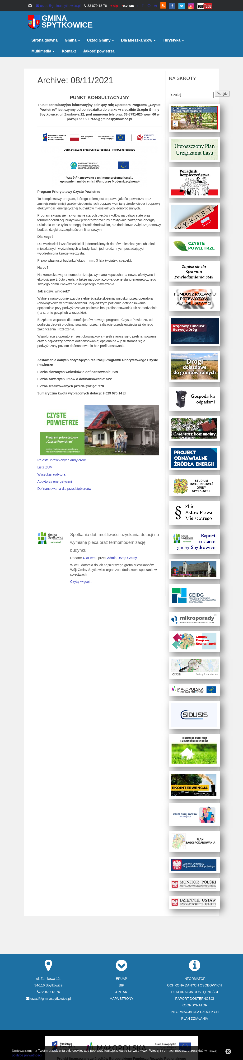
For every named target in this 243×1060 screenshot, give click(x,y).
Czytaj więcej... (81, 581)
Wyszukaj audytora (51, 474)
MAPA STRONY (121, 998)
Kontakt (69, 51)
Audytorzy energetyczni (54, 481)
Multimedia (43, 51)
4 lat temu (90, 558)
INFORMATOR (195, 979)
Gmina (72, 40)
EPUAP (121, 979)
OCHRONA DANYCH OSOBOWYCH (194, 985)
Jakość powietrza (99, 51)
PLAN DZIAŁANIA (194, 1018)
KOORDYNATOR (194, 1005)
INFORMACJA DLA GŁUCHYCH (194, 1012)
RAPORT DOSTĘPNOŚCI (194, 998)
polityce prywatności (27, 1055)
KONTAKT (121, 992)
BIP (121, 985)
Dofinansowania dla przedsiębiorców (64, 489)
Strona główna (44, 40)
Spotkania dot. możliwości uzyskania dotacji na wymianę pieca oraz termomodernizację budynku (114, 542)
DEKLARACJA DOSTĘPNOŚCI (194, 992)
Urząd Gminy (100, 40)
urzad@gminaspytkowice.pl (58, 6)
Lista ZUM (44, 467)
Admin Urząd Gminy (122, 558)
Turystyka (173, 40)
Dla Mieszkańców (138, 40)
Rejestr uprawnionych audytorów (61, 460)
